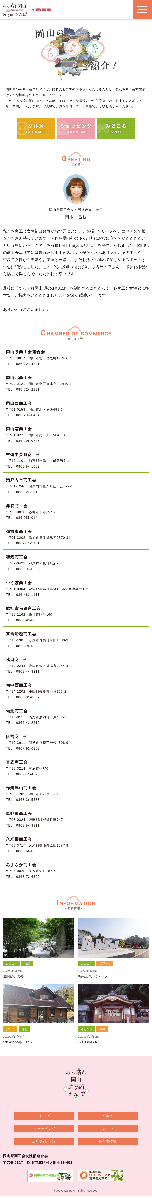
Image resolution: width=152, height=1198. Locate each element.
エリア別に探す (49, 1143)
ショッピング (48, 1130)
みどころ (103, 1130)
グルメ (103, 1116)
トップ (48, 1116)
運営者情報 (103, 1143)
